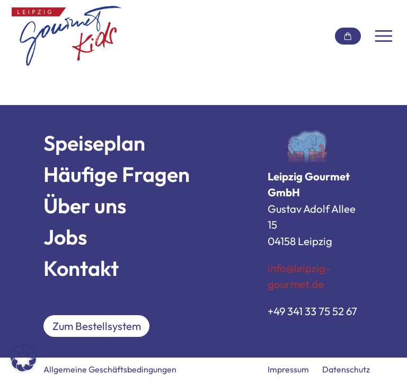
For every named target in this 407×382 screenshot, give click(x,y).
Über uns (84, 206)
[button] (23, 358)
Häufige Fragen (116, 174)
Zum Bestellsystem (96, 326)
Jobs (65, 237)
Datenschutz (346, 369)
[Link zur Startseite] (67, 36)
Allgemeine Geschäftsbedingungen (109, 369)
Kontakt (81, 268)
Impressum (288, 369)
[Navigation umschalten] (383, 36)
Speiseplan (94, 143)
